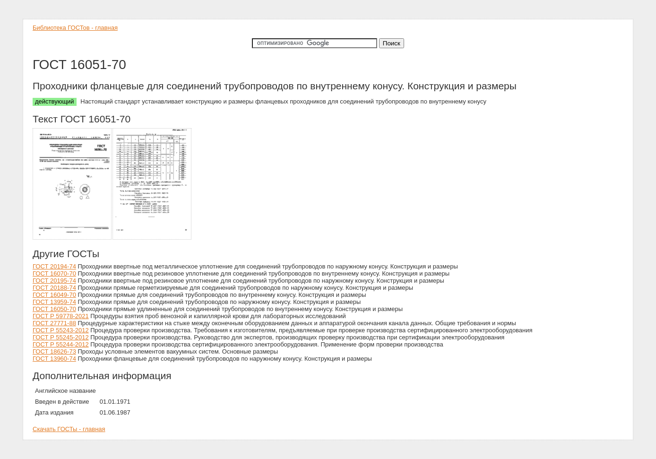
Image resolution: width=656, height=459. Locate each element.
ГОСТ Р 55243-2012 (61, 330)
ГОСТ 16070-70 (54, 273)
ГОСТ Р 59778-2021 (61, 316)
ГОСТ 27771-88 (54, 323)
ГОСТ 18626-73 (54, 351)
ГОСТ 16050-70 (54, 308)
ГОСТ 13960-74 (54, 358)
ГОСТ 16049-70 (54, 294)
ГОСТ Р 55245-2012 (61, 337)
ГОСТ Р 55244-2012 (61, 344)
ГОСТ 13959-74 (54, 301)
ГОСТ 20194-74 (54, 266)
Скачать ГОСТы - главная (69, 429)
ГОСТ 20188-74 (54, 287)
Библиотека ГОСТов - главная (75, 27)
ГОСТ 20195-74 (54, 280)
